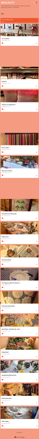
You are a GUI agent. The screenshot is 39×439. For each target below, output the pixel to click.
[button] (36, 43)
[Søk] (34, 2)
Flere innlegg (19, 432)
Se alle (3, 21)
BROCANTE (7, 2)
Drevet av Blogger (19, 437)
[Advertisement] (19, 56)
